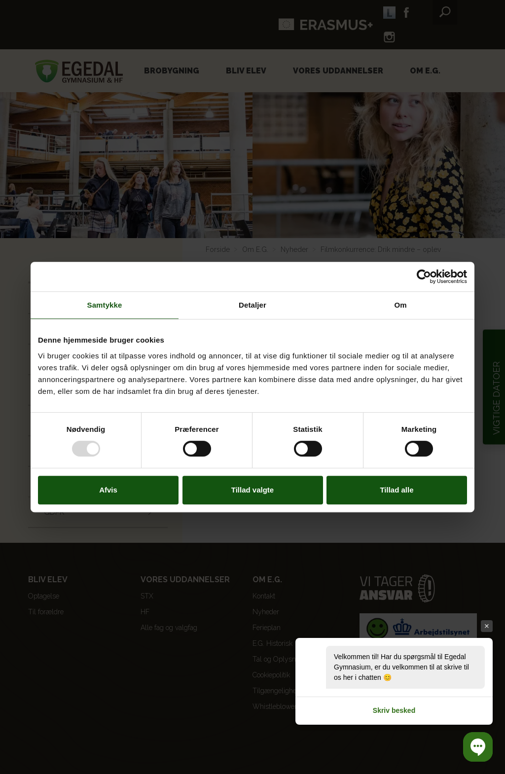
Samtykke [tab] (104, 305)
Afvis (108, 490)
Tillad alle (396, 490)
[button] (478, 747)
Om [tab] (400, 305)
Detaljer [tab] (252, 305)
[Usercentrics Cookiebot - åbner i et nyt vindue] (424, 276)
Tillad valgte (252, 490)
